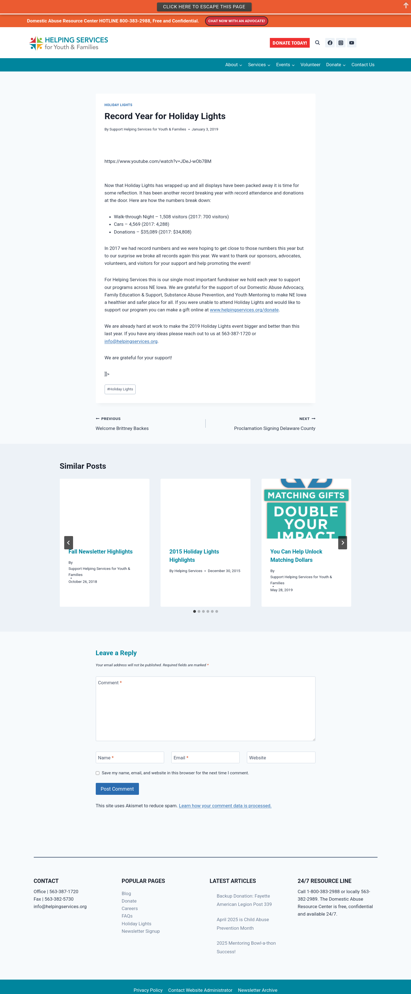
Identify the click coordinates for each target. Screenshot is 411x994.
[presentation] (105, 509)
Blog (126, 893)
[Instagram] (340, 42)
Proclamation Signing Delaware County (263, 423)
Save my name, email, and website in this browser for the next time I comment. (175, 772)
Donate (129, 901)
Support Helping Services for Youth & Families (148, 129)
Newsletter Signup (141, 931)
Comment (110, 682)
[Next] (342, 542)
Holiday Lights (119, 105)
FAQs (127, 916)
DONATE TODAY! (290, 43)
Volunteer (310, 64)
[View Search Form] (317, 43)
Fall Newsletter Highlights (101, 551)
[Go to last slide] (68, 542)
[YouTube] (351, 42)
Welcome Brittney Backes (148, 423)
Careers (130, 908)
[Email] (205, 758)
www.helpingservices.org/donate (244, 309)
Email (181, 757)
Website (257, 757)
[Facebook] (330, 42)
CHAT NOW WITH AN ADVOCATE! (236, 21)
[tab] (194, 611)
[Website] (281, 758)
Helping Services (188, 570)
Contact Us (362, 64)
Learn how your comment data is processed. (225, 805)
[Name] (130, 758)
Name (106, 757)
